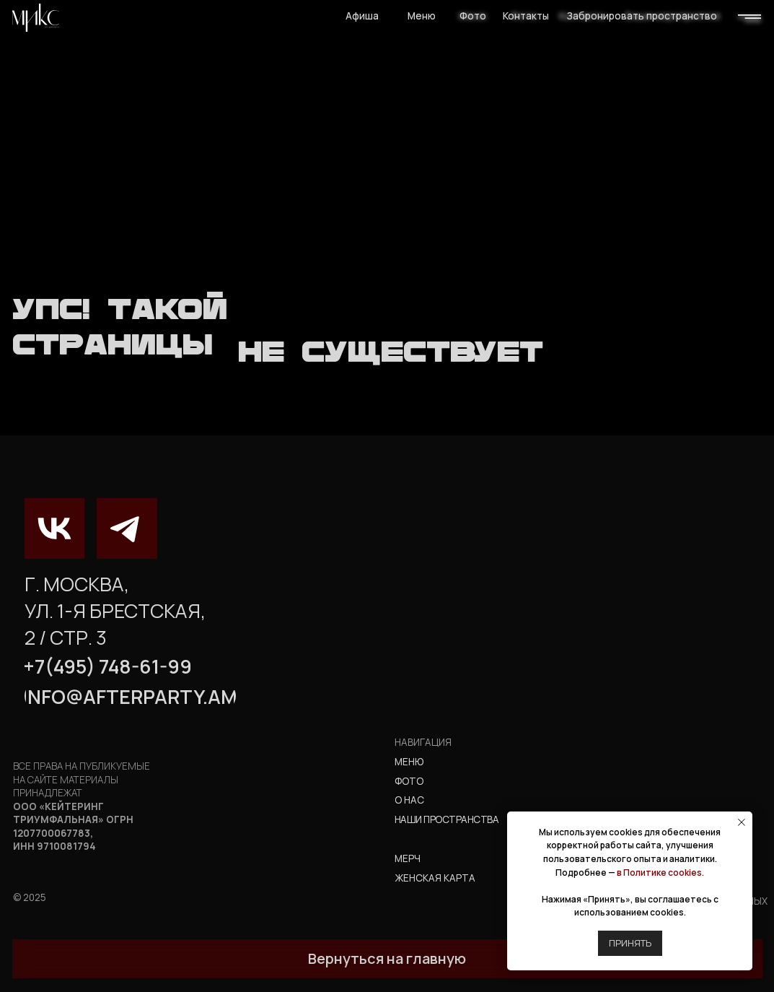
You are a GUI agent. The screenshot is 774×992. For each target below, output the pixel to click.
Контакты (526, 15)
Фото (472, 15)
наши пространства (446, 819)
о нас (409, 799)
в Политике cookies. (660, 872)
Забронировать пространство (642, 15)
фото (409, 781)
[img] (35, 18)
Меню (422, 15)
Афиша (362, 15)
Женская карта (435, 877)
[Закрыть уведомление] (741, 822)
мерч (408, 858)
